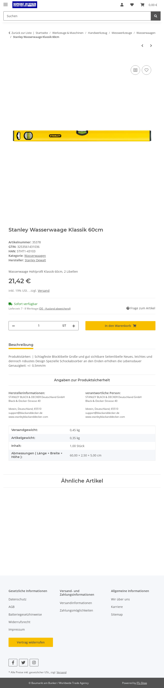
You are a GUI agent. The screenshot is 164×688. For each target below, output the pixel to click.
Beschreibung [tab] (21, 345)
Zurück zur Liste (22, 33)
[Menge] (38, 325)
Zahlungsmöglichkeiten (76, 610)
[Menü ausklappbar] (5, 2)
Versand (44, 291)
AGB (12, 607)
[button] (122, 4)
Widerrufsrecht (19, 622)
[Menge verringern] (13, 325)
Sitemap (117, 614)
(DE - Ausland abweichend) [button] (55, 308)
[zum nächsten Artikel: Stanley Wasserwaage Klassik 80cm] (151, 45)
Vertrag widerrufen (31, 642)
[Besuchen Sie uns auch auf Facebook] (13, 662)
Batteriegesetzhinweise (25, 614)
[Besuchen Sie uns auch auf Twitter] (23, 662)
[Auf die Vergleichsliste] (135, 70)
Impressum (17, 629)
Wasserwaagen (35, 256)
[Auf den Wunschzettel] (146, 70)
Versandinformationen (76, 603)
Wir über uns (120, 599)
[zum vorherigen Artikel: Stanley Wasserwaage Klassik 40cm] (142, 45)
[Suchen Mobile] (77, 16)
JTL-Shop (142, 683)
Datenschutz (17, 599)
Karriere (117, 607)
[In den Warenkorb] (12, 59)
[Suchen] (156, 16)
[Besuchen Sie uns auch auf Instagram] (34, 662)
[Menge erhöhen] (73, 325)
